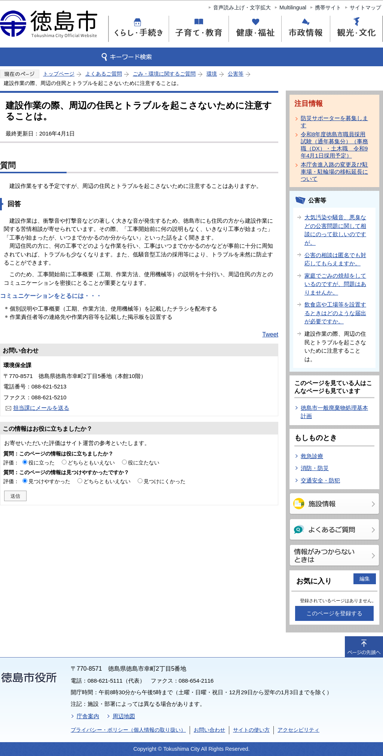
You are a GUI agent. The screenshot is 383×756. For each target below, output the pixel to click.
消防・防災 (315, 468)
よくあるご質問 (103, 74)
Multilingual (292, 7)
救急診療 (312, 456)
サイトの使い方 (251, 730)
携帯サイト (328, 7)
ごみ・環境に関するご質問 (164, 74)
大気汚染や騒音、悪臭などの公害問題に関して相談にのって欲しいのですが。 (335, 230)
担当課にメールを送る (41, 408)
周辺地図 (124, 716)
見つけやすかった (49, 481)
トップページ (58, 74)
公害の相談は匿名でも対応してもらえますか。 (335, 259)
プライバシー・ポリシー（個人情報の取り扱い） (128, 730)
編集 (364, 579)
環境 (211, 74)
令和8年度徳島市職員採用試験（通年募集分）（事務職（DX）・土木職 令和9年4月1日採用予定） (334, 145)
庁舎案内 (88, 716)
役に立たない (143, 463)
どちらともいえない (91, 463)
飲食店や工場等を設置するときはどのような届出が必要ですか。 (335, 312)
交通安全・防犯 (320, 480)
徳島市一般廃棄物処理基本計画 (334, 412)
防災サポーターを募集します (334, 121)
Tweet (270, 334)
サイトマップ (365, 7)
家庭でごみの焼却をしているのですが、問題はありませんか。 (335, 284)
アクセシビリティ (298, 730)
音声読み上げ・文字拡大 (242, 7)
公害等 (235, 74)
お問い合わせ (209, 730)
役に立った (41, 463)
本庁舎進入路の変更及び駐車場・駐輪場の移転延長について (334, 171)
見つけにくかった (165, 481)
